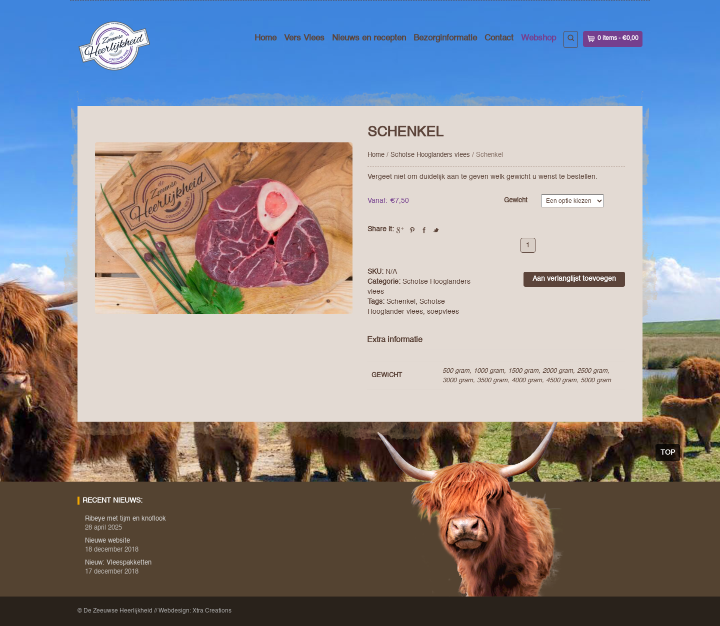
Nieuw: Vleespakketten (118, 563)
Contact (499, 38)
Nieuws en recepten (369, 38)
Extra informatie (394, 340)
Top (667, 452)
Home (265, 38)
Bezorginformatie (445, 38)
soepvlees (443, 311)
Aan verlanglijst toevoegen (574, 278)
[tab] (398, 340)
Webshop (538, 38)
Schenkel (401, 301)
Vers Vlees (304, 38)
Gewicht (516, 200)
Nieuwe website (107, 541)
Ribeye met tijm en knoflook (125, 519)
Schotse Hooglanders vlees (430, 155)
